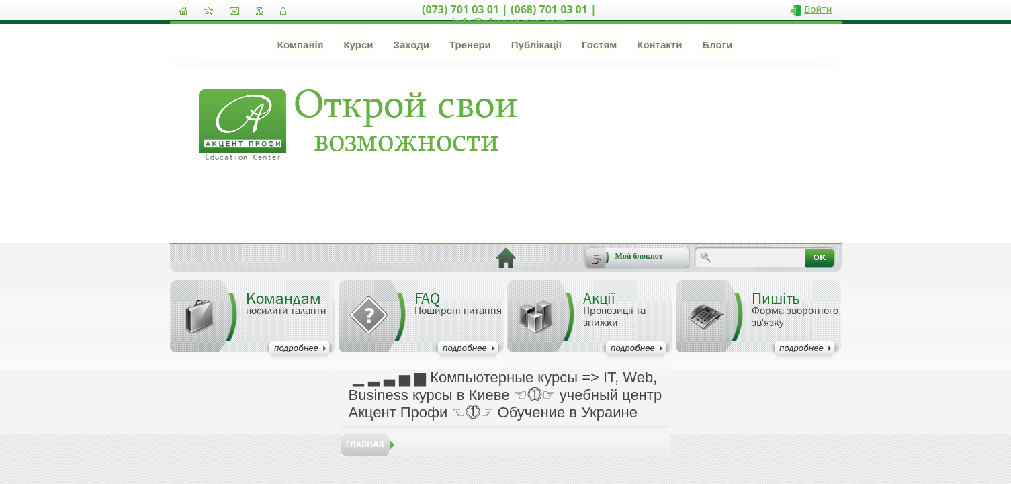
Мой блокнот (639, 256)
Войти (818, 9)
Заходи (411, 44)
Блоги (717, 44)
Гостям (599, 44)
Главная (365, 444)
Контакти (659, 44)
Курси (358, 44)
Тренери (470, 44)
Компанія (300, 44)
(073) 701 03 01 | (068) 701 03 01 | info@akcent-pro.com (509, 16)
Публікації (536, 44)
